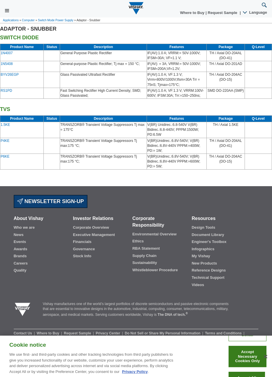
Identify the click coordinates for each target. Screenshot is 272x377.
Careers (21, 263)
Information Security (31, 338)
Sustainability (144, 262)
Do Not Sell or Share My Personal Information (163, 333)
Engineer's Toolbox (209, 241)
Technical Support (208, 277)
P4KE (5, 141)
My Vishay (201, 256)
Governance (84, 249)
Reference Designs (209, 270)
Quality (20, 270)
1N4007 (7, 53)
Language (255, 12)
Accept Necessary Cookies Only (247, 360)
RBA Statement (146, 248)
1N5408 (7, 64)
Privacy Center (108, 333)
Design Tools (203, 227)
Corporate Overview (91, 227)
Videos (198, 285)
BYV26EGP (10, 75)
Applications (11, 20)
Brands (20, 256)
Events (20, 241)
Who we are (24, 227)
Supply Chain (144, 255)
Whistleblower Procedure (155, 270)
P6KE (5, 156)
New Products (204, 263)
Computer (28, 20)
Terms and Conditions (224, 333)
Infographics (203, 249)
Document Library (208, 234)
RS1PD (6, 91)
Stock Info (82, 256)
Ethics (138, 241)
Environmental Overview (154, 234)
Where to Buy (193, 12)
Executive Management (94, 234)
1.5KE (5, 125)
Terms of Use (63, 338)
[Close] (265, 360)
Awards (20, 249)
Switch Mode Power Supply (55, 20)
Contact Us (23, 333)
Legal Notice (89, 338)
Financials (82, 241)
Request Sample (78, 333)
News (19, 234)
